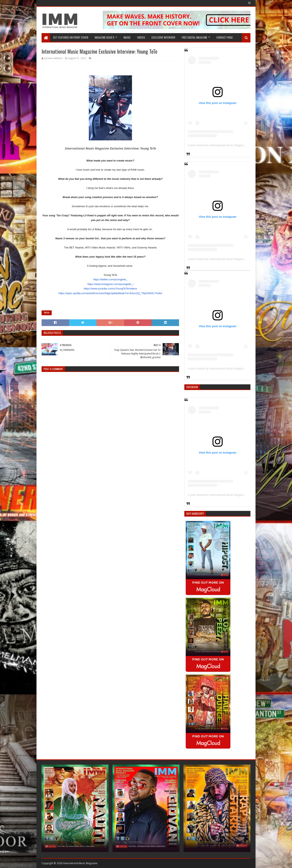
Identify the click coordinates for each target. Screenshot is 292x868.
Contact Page (224, 37)
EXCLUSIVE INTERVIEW (163, 37)
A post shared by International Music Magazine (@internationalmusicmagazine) (237, 145)
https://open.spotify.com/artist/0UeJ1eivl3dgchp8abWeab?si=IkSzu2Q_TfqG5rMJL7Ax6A (110, 293)
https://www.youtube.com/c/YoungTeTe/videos (110, 288)
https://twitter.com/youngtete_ (110, 279)
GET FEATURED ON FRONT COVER (70, 37)
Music (127, 37)
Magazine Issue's (104, 37)
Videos (141, 37)
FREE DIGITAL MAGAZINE (194, 37)
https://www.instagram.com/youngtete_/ (110, 284)
